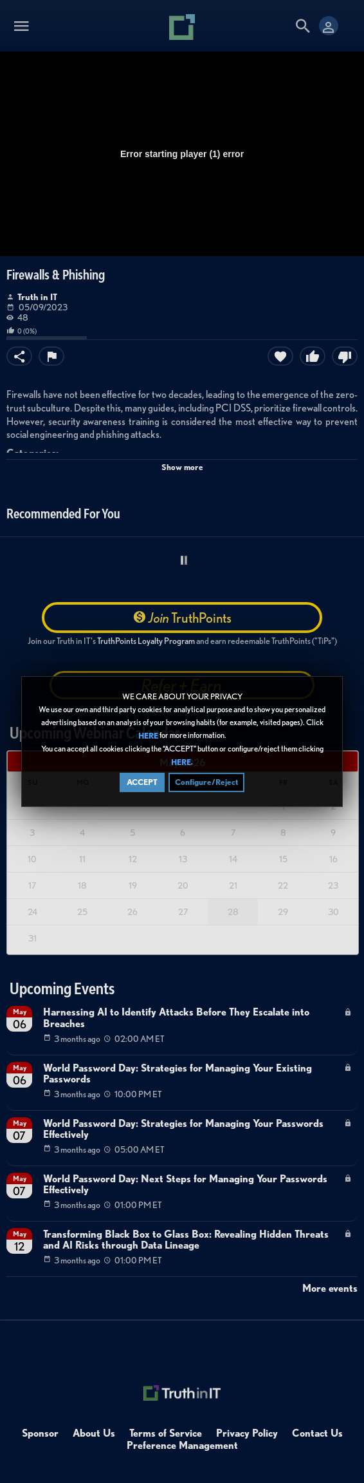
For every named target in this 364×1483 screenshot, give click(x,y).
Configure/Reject (206, 783)
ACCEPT (142, 783)
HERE (148, 736)
